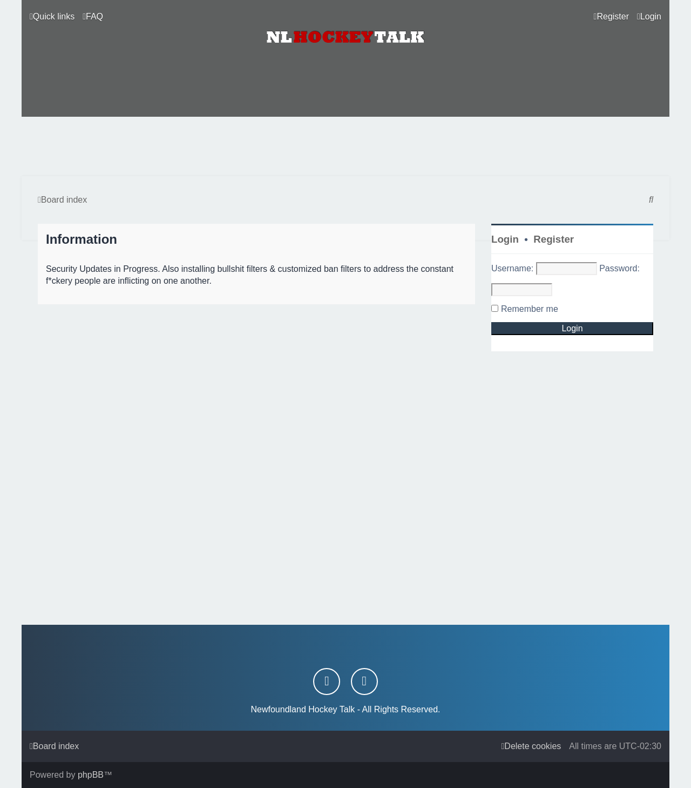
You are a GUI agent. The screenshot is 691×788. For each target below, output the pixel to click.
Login (505, 239)
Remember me (529, 308)
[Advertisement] (345, 146)
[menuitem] (93, 16)
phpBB (91, 774)
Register (553, 239)
